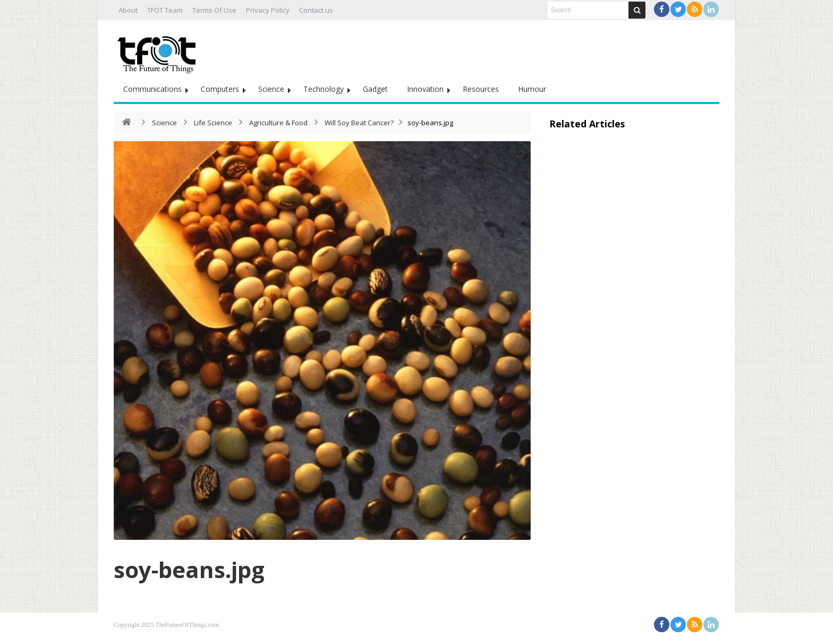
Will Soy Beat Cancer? (359, 122)
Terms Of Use (214, 10)
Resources (481, 89)
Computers (220, 89)
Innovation (425, 89)
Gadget (375, 89)
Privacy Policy (268, 10)
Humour (532, 89)
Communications (152, 89)
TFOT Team (165, 10)
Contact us (316, 10)
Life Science (213, 122)
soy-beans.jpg (189, 569)
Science (271, 89)
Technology (323, 89)
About (128, 10)
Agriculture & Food (278, 122)
